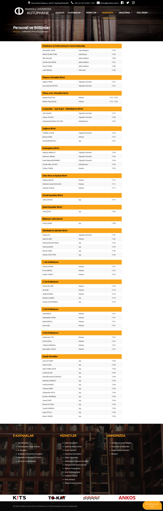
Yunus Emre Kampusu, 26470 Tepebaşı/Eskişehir (48, 3)
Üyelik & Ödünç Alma (73, 447)
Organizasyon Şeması (120, 450)
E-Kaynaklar (75, 13)
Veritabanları (23, 443)
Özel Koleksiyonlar (72, 472)
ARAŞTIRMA (125, 13)
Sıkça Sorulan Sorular (73, 483)
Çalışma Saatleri (71, 443)
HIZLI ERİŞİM (143, 13)
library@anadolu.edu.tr (107, 3)
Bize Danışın (70, 479)
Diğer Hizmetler (71, 457)
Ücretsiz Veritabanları (27, 461)
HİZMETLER (92, 13)
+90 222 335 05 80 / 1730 (82, 3)
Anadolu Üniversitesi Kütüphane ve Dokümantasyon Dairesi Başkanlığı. (48, 506)
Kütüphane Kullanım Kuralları (77, 461)
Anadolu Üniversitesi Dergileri (30, 454)
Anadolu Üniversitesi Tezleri (29, 457)
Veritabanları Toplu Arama (29, 447)
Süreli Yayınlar (70, 450)
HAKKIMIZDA (109, 13)
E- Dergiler (22, 450)
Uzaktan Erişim (71, 476)
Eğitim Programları (73, 468)
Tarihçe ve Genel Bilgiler (122, 443)
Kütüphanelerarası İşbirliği (76, 465)
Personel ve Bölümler (121, 447)
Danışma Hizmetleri (73, 454)
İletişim (115, 454)
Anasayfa (16, 32)
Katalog (60, 13)
